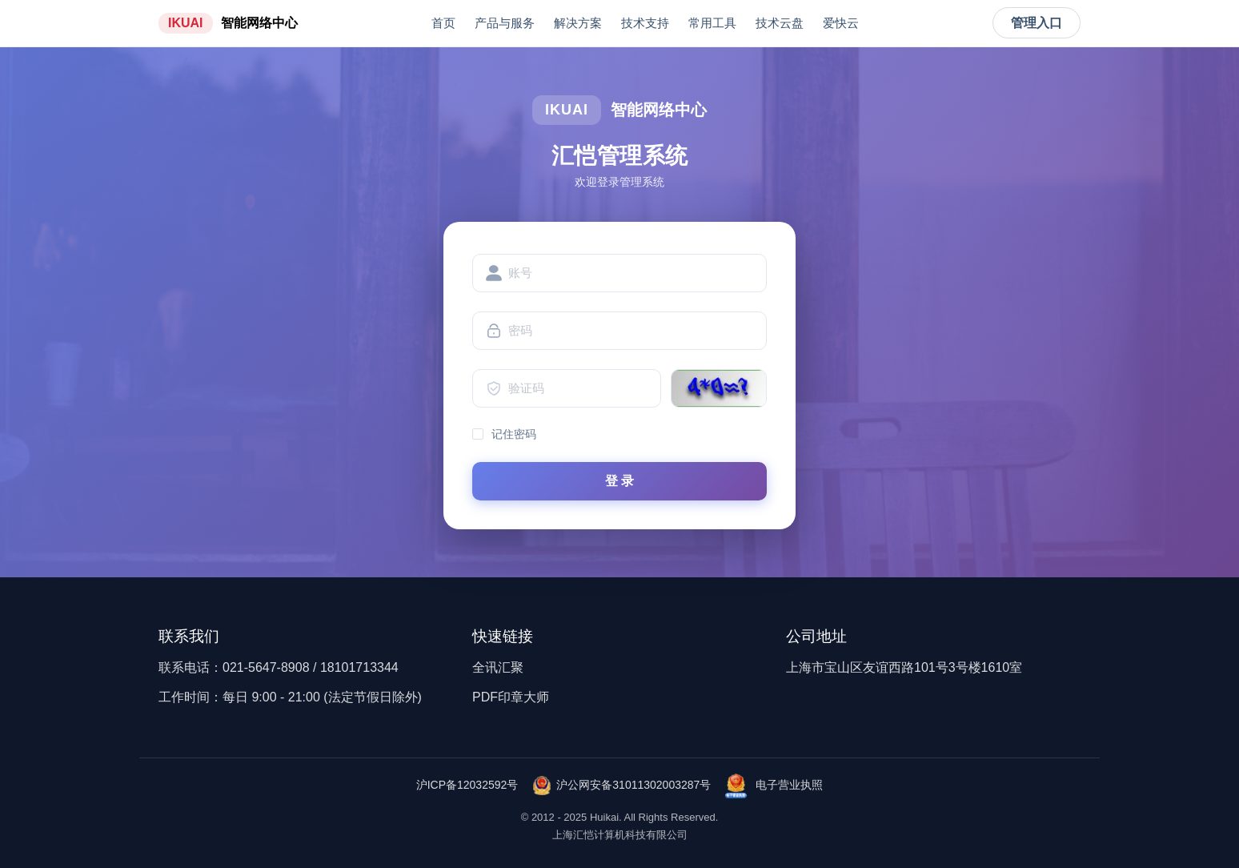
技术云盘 (780, 23)
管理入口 (1036, 23)
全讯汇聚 (497, 667)
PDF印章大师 (510, 697)
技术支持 (645, 23)
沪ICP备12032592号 (467, 784)
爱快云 (841, 23)
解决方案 (578, 23)
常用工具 (712, 23)
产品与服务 (505, 23)
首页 (443, 23)
